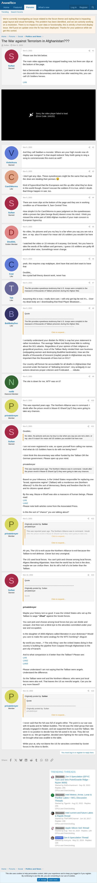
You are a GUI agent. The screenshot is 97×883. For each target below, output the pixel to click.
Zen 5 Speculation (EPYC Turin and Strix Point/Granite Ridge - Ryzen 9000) (72, 779)
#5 (93, 227)
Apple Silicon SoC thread (72, 828)
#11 (92, 426)
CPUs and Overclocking (65, 790)
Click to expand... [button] (59, 332)
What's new (43, 7)
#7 (93, 283)
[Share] (89, 50)
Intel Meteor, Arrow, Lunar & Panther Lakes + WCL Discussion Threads (73, 797)
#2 (93, 147)
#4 (93, 198)
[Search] (93, 7)
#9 (93, 377)
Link (25, 82)
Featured (17, 7)
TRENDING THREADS (63, 772)
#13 (92, 575)
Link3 (25, 663)
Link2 (25, 503)
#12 (92, 519)
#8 (93, 308)
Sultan (6, 45)
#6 (93, 259)
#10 (92, 400)
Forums (30, 7)
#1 (93, 51)
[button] (52, 7)
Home (6, 7)
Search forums (17, 12)
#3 (93, 171)
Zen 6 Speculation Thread (71, 837)
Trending (5, 12)
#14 (92, 691)
